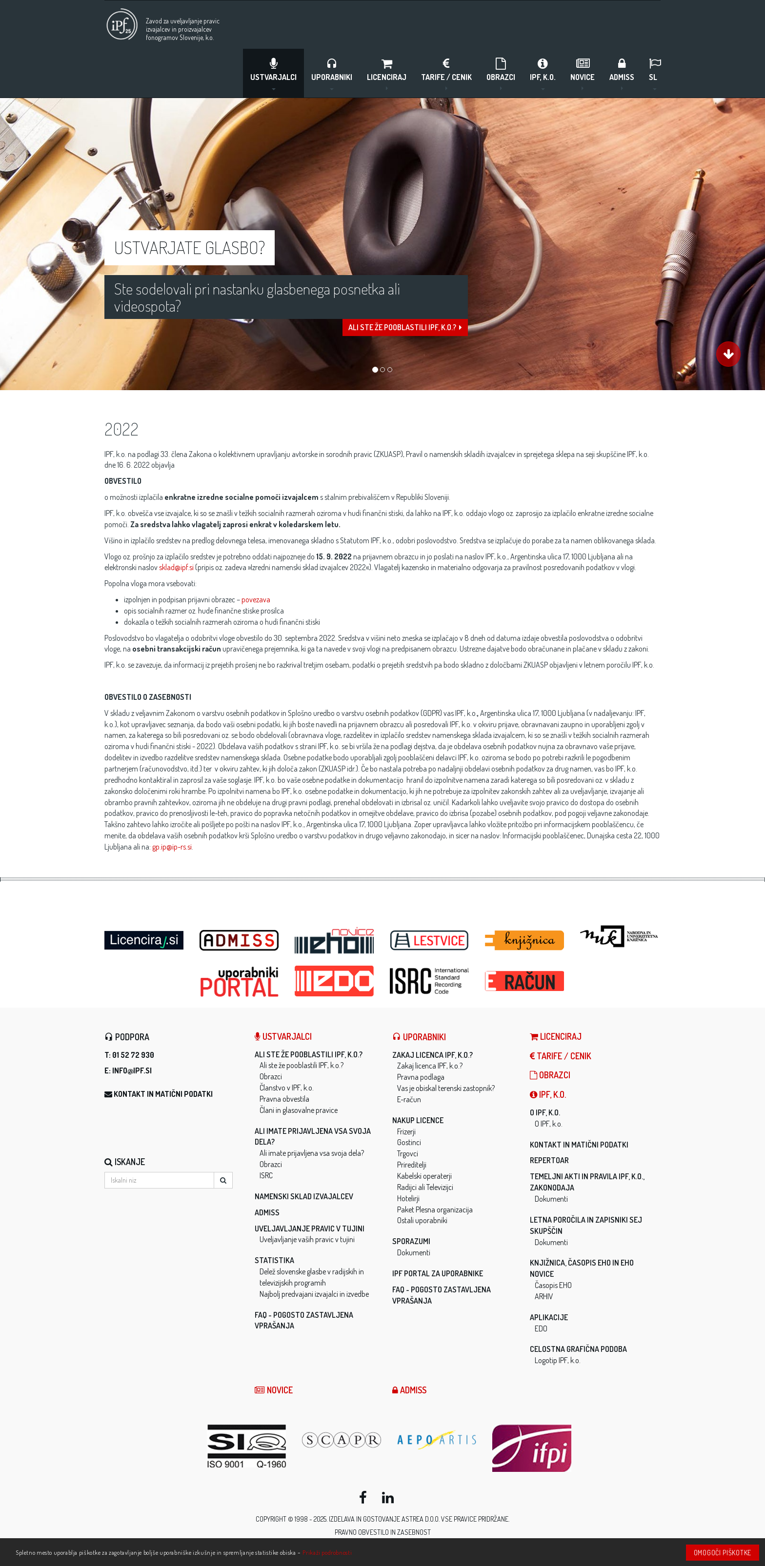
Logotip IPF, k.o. (558, 1360)
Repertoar (549, 1160)
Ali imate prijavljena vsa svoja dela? (312, 1153)
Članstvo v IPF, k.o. (287, 1087)
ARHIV (544, 1296)
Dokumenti (413, 1252)
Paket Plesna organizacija (435, 1209)
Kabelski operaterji (424, 1176)
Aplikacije (549, 1317)
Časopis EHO (553, 1285)
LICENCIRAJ (386, 73)
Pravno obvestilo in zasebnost (383, 1532)
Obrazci (500, 73)
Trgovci (407, 1153)
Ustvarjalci (273, 73)
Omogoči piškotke (722, 1552)
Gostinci (409, 1142)
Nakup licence (417, 1120)
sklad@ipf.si (176, 567)
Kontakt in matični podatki (163, 1094)
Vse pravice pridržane (474, 1519)
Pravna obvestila (284, 1099)
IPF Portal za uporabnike (437, 1273)
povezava (256, 599)
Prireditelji (411, 1165)
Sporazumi (411, 1241)
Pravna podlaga (420, 1077)
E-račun (409, 1099)
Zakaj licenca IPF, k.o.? (432, 1055)
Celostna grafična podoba (578, 1349)
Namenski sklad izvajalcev (304, 1196)
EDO (541, 1328)
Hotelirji (408, 1198)
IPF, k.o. (543, 73)
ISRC (266, 1175)
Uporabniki (331, 73)
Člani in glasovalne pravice (299, 1110)
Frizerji (406, 1131)
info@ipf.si (132, 1070)
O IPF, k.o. (545, 1112)
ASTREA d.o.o (420, 1519)
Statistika (274, 1260)
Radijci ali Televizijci (425, 1187)
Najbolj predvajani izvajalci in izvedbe (314, 1294)
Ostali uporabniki (422, 1220)
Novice (582, 73)
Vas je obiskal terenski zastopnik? (446, 1088)
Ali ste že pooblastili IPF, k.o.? (405, 332)
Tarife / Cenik (446, 73)
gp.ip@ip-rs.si (172, 847)
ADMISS (621, 73)
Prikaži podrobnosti (327, 1552)
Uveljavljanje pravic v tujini (309, 1228)
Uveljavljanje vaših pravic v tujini (307, 1239)
